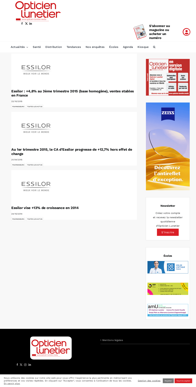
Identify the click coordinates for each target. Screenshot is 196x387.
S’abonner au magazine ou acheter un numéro (159, 32)
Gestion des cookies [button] (149, 380)
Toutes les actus (34, 106)
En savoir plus (12, 383)
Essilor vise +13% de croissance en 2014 (45, 208)
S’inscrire (167, 232)
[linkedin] (30, 23)
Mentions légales (112, 340)
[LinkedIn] (29, 364)
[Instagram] (25, 364)
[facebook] (22, 23)
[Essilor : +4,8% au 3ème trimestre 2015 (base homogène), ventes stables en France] (35, 69)
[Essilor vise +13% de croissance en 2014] (35, 185)
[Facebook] (17, 364)
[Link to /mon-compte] (186, 32)
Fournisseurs (18, 106)
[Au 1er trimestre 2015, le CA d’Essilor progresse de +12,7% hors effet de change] (35, 127)
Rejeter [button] (168, 381)
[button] (154, 47)
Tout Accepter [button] (183, 381)
